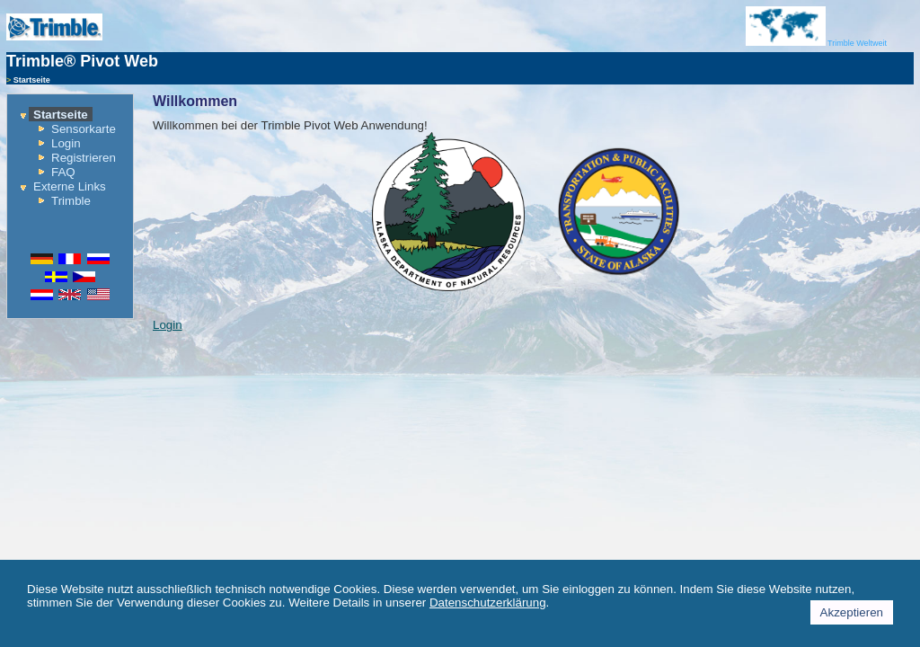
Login (66, 143)
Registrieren (83, 157)
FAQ (63, 172)
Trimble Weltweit (816, 43)
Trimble (71, 201)
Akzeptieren (851, 612)
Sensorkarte (83, 129)
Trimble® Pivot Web (82, 61)
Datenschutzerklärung (487, 602)
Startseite (60, 114)
